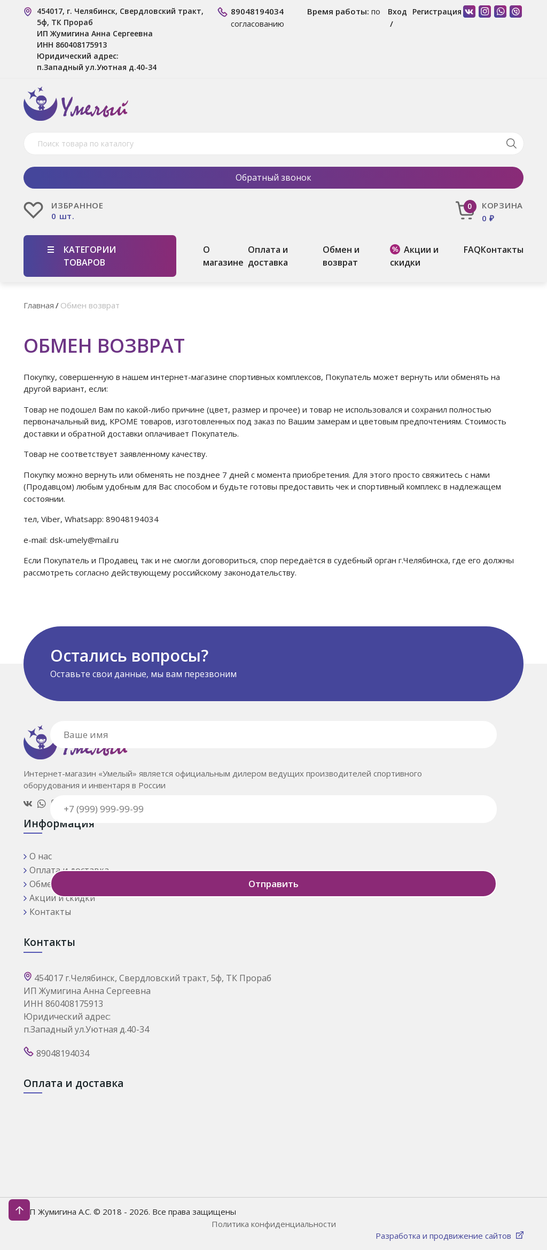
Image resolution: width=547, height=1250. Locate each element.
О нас (40, 856)
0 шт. (63, 216)
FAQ (472, 249)
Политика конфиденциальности (274, 1223)
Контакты (502, 249)
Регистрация (437, 11)
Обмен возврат (90, 305)
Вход (397, 11)
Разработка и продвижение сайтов (444, 1235)
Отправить (273, 884)
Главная (39, 305)
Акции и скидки (414, 256)
